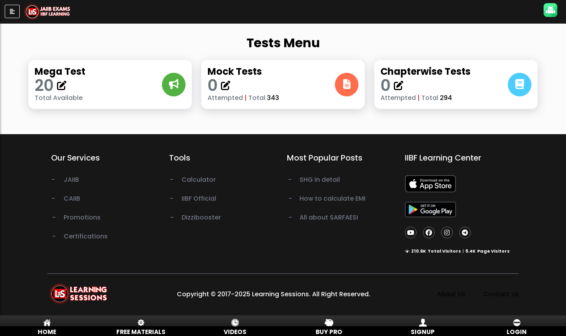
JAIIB (71, 179)
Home (47, 332)
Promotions (82, 217)
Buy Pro (329, 332)
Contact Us (501, 294)
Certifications (86, 236)
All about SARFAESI (329, 217)
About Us (451, 294)
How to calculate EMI (333, 198)
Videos (235, 332)
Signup (423, 332)
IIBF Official (199, 198)
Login (517, 332)
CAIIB (72, 198)
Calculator (199, 179)
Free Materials (140, 332)
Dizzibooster (201, 217)
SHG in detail (320, 179)
